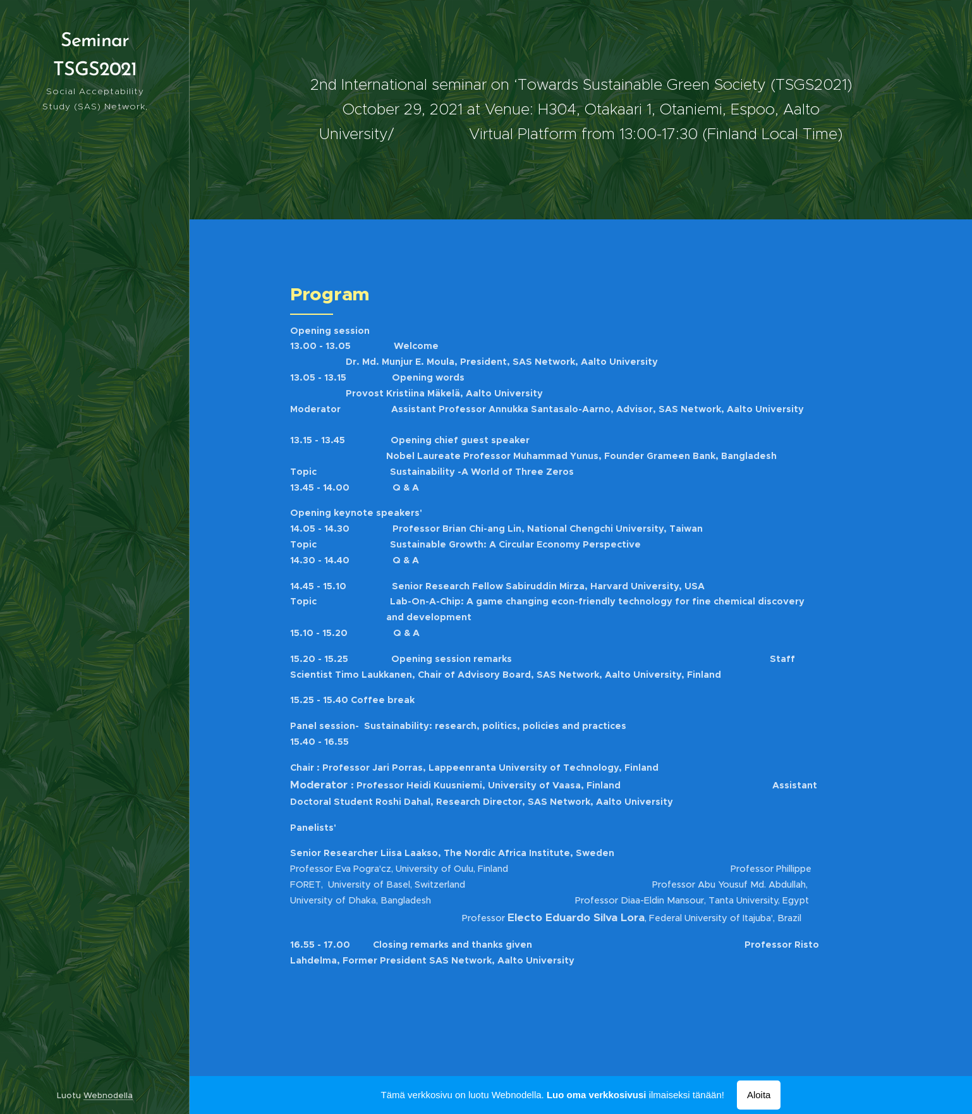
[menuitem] (95, 524)
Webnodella (108, 1095)
